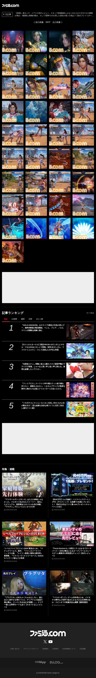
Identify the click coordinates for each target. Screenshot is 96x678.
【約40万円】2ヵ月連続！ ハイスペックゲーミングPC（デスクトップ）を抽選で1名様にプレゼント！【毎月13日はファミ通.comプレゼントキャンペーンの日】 (71, 503)
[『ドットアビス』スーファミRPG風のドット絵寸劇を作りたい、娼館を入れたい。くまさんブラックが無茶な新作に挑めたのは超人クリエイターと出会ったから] (80, 390)
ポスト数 (39, 319)
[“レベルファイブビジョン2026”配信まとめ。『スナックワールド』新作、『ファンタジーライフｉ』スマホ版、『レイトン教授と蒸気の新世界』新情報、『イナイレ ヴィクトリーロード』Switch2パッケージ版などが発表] (24, 534)
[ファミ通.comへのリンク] (10, 5)
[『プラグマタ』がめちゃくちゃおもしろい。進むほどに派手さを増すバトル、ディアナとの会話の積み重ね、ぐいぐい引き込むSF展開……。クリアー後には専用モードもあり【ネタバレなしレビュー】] (24, 583)
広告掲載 (83, 649)
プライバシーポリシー (30, 649)
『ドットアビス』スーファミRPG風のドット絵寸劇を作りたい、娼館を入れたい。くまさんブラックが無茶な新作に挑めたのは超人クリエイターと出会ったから (43, 386)
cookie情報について (69, 649)
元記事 (7, 14)
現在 (6, 319)
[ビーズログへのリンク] (56, 662)
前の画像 (40, 22)
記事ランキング (13, 313)
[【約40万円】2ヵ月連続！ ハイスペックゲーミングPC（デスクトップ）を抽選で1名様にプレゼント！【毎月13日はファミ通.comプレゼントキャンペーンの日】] (72, 485)
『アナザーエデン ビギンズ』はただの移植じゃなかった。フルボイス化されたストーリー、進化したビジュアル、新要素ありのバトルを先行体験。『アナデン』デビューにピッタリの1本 (23, 503)
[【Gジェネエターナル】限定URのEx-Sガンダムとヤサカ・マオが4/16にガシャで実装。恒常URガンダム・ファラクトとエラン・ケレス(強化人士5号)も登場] (80, 351)
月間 (30, 319)
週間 (22, 319)
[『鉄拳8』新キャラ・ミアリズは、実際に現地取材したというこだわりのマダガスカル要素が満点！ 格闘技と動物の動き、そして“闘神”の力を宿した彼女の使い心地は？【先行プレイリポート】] (13, 41)
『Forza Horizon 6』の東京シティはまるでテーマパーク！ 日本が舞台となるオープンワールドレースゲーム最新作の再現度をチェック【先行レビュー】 (71, 552)
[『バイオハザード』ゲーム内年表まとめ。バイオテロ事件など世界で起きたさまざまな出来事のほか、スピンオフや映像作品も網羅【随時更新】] (72, 583)
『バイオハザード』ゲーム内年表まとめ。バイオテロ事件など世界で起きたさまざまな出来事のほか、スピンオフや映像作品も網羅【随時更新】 (71, 599)
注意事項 (55, 649)
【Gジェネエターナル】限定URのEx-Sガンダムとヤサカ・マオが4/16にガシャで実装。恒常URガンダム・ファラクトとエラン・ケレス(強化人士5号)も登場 (42, 347)
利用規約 (45, 649)
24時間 (14, 319)
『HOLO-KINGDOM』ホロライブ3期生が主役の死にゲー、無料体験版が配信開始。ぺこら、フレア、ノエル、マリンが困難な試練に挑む (43, 327)
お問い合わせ (14, 649)
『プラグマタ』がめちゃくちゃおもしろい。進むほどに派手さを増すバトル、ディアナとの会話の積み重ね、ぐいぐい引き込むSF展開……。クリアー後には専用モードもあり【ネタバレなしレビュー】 (23, 602)
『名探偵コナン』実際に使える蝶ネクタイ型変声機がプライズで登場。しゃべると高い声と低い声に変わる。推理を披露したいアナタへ (43, 366)
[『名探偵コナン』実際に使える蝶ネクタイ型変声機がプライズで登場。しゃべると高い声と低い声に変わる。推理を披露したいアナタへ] (80, 370)
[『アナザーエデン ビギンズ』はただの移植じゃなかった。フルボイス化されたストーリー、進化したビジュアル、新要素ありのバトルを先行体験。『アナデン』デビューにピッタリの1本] (24, 485)
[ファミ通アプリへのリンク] (40, 662)
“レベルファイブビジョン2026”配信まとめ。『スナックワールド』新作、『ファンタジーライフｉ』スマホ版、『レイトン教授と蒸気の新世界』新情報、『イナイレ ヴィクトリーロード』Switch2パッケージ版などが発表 (23, 553)
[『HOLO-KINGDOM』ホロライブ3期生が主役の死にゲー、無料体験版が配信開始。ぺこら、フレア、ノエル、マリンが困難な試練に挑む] (80, 331)
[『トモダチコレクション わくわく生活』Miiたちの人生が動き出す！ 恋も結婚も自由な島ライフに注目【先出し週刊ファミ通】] (80, 409)
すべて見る (90, 313)
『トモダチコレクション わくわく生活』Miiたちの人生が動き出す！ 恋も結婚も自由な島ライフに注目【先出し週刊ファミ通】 (42, 405)
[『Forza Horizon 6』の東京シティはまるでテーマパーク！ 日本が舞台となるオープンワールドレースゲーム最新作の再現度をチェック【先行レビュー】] (72, 534)
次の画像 (56, 22)
